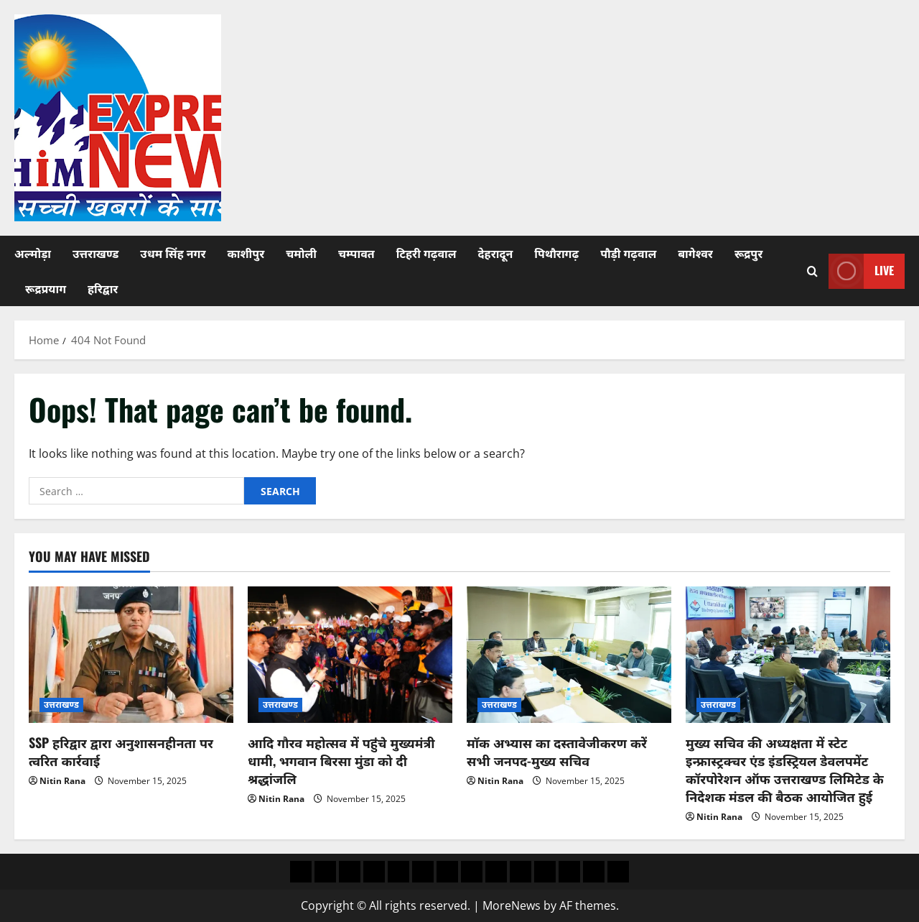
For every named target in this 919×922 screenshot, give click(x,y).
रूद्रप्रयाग (45, 288)
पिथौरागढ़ (556, 253)
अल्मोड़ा (32, 253)
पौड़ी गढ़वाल (628, 253)
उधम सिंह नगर (172, 253)
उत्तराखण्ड (95, 253)
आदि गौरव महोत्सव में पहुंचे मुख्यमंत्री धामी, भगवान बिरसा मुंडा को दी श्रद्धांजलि (341, 760)
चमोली (301, 253)
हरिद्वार (103, 288)
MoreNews (511, 905)
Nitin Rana (62, 781)
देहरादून (495, 253)
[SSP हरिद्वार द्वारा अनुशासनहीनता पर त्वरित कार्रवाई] (131, 654)
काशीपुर (245, 253)
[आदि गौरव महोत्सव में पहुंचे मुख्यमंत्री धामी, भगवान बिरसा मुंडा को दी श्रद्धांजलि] (350, 654)
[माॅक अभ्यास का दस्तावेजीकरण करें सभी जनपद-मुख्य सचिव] (569, 654)
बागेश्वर (695, 253)
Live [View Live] (861, 271)
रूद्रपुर (748, 253)
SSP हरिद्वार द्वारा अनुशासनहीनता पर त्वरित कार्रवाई (121, 751)
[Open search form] (812, 271)
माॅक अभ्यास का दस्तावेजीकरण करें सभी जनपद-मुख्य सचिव (557, 751)
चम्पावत (356, 253)
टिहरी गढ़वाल (426, 253)
